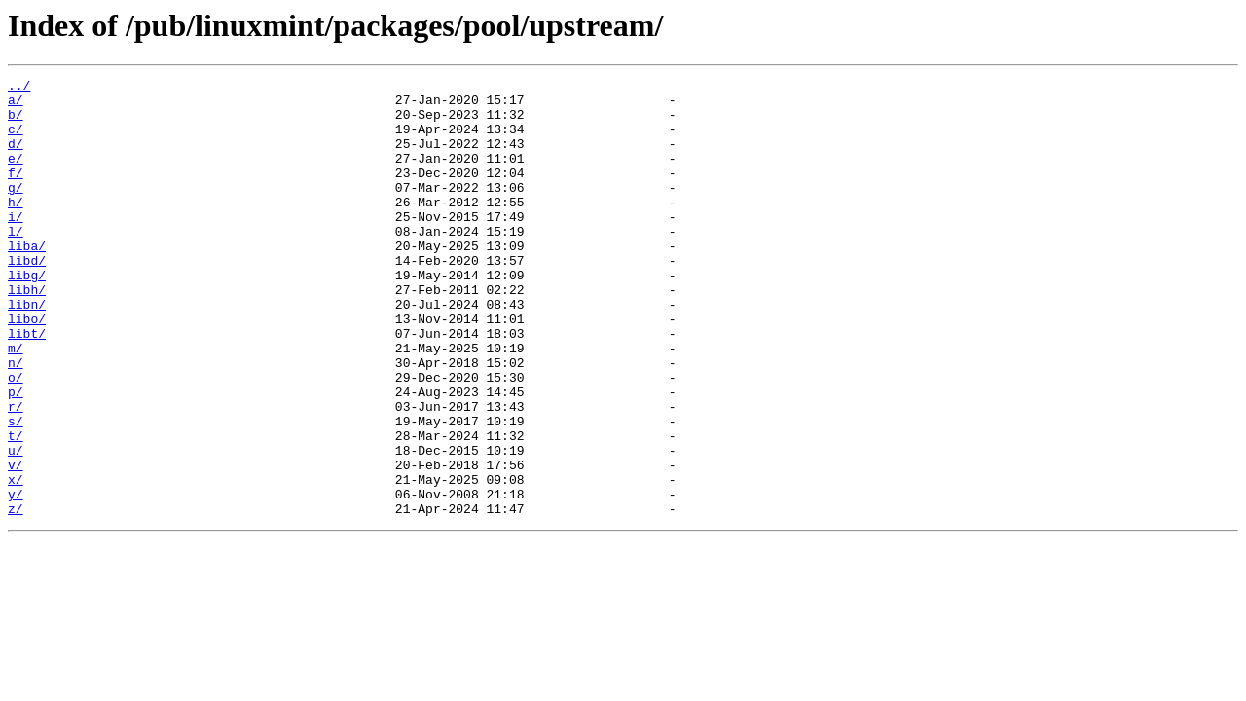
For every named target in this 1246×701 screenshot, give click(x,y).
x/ (15, 561)
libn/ (27, 350)
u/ (15, 526)
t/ (15, 508)
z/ (15, 596)
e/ (15, 175)
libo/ (27, 368)
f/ (15, 193)
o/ (15, 438)
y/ (15, 578)
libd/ (27, 298)
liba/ (27, 280)
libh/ (27, 333)
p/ (15, 455)
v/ (15, 543)
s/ (15, 490)
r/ (15, 473)
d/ (15, 157)
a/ (15, 105)
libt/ (27, 385)
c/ (15, 140)
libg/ (27, 315)
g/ (15, 210)
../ (19, 87)
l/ (15, 263)
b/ (15, 122)
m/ (15, 403)
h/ (15, 228)
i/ (15, 245)
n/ (15, 420)
